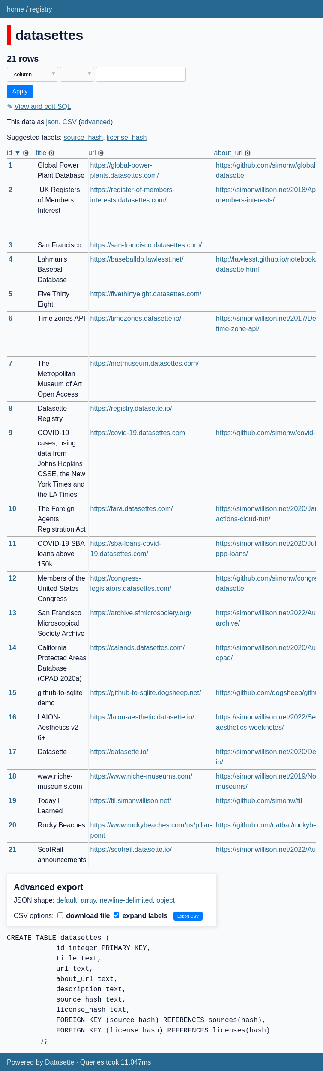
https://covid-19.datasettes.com (137, 432)
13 (12, 613)
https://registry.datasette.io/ (131, 408)
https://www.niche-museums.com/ (141, 776)
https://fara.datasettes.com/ (131, 508)
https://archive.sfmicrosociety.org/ (140, 613)
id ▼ (14, 152)
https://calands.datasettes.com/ (137, 647)
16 (12, 717)
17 (12, 751)
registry (41, 9)
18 (12, 776)
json (52, 122)
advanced (96, 122)
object (165, 900)
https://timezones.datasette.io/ (136, 318)
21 (12, 849)
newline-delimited (126, 900)
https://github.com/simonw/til (259, 800)
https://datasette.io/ (119, 751)
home (15, 9)
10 (12, 508)
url (92, 152)
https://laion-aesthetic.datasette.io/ (142, 717)
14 (12, 647)
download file (83, 915)
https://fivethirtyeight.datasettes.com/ (146, 294)
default (67, 900)
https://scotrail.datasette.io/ (131, 849)
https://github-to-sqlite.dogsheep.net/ (145, 692)
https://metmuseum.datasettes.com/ (144, 363)
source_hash (83, 137)
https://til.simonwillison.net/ (130, 800)
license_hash (127, 137)
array (88, 900)
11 (12, 543)
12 (12, 578)
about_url (228, 152)
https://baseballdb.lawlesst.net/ (137, 259)
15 (12, 692)
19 (12, 800)
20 (12, 825)
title (41, 152)
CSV (70, 122)
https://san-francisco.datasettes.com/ (146, 245)
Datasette (59, 1062)
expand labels (140, 915)
